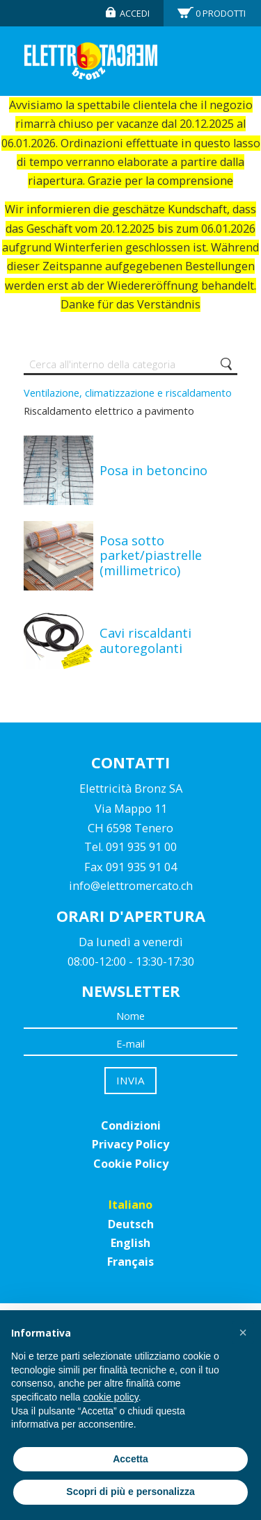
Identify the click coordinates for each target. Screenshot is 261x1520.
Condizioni (131, 1125)
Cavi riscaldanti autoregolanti (145, 640)
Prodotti (221, 13)
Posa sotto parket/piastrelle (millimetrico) (151, 555)
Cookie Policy (130, 1163)
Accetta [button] (130, 1458)
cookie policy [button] (111, 1397)
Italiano (130, 1204)
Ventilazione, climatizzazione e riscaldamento (128, 392)
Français (130, 1261)
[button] (243, 1332)
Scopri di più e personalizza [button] (130, 1491)
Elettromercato (91, 61)
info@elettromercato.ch (131, 885)
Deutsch (131, 1224)
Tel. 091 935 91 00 (130, 846)
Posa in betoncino (153, 470)
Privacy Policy (130, 1144)
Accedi (135, 13)
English (130, 1242)
